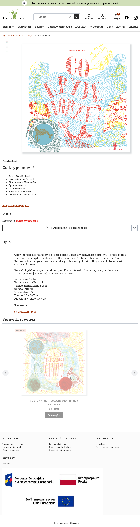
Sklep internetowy (66, 523)
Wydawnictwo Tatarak (12, 35)
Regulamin (102, 443)
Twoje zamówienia (12, 443)
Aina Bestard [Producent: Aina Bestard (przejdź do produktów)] (9, 160)
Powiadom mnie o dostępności (66, 227)
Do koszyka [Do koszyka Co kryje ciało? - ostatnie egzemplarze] (54, 415)
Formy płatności (58, 443)
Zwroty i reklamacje (60, 450)
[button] (76, 16)
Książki (29, 35)
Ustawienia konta (12, 447)
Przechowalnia (10, 450)
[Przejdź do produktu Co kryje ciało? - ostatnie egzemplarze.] (53, 362)
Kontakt (6, 463)
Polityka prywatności (107, 447)
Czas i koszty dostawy (61, 447)
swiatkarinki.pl (24, 311)
